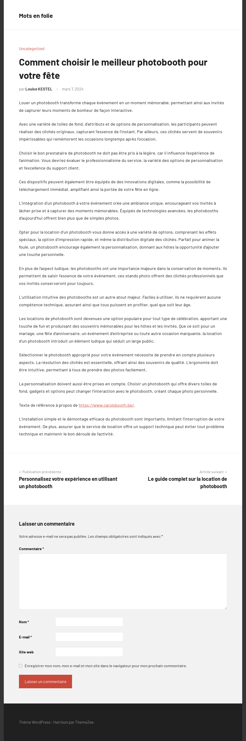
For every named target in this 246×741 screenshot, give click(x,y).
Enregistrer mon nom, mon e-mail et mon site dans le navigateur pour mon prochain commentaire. (106, 665)
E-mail (25, 637)
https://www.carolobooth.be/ (106, 405)
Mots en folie (40, 14)
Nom (24, 621)
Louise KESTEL (38, 88)
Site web (26, 652)
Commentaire (31, 548)
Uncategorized (31, 48)
